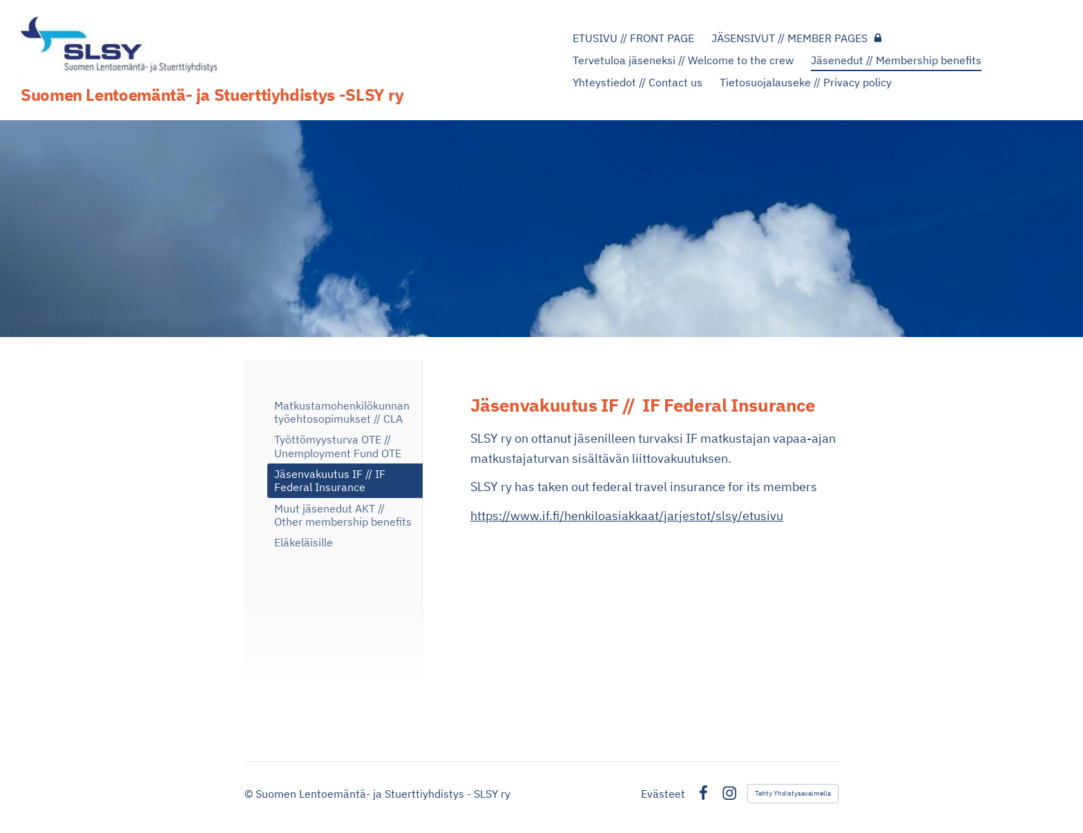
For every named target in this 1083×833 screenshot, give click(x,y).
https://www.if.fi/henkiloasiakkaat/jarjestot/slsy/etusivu (626, 516)
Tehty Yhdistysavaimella (793, 793)
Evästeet (663, 793)
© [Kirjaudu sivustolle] (250, 794)
